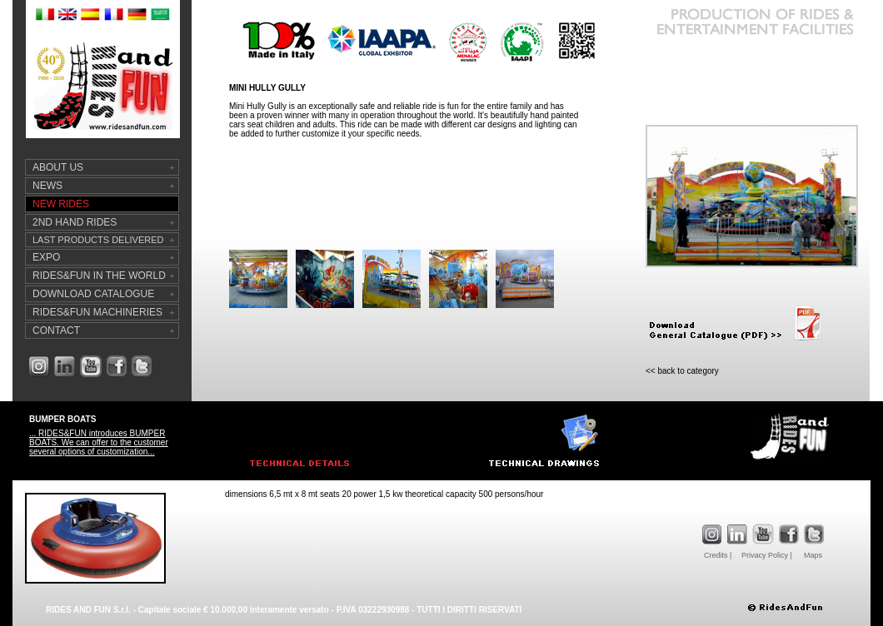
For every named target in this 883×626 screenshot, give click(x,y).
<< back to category (682, 370)
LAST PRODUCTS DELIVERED (98, 240)
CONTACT (56, 330)
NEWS (47, 185)
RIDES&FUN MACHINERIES (97, 312)
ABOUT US (57, 167)
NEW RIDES (60, 204)
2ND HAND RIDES (74, 222)
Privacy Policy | (766, 555)
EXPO (46, 257)
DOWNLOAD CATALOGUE (93, 294)
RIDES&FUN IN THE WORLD (99, 275)
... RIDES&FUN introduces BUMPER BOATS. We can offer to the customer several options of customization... (98, 442)
